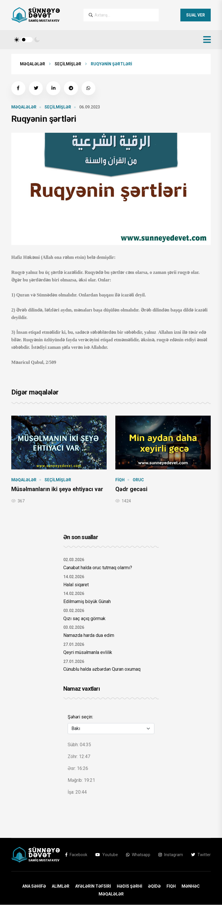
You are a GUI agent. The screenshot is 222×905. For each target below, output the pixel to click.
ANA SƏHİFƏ (34, 886)
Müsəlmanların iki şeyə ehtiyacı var (57, 489)
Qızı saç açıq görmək (84, 619)
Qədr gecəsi (131, 489)
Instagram (170, 855)
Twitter (201, 855)
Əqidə (154, 886)
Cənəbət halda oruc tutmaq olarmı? (97, 568)
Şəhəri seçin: (80, 717)
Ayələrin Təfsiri (93, 886)
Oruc (138, 480)
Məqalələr (32, 64)
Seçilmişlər (68, 64)
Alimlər (60, 886)
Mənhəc (191, 886)
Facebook (76, 855)
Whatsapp (138, 855)
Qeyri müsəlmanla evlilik (87, 652)
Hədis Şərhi (129, 886)
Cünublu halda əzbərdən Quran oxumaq (101, 669)
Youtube (106, 855)
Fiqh (120, 480)
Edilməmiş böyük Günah (87, 601)
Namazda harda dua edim (88, 635)
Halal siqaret (76, 585)
